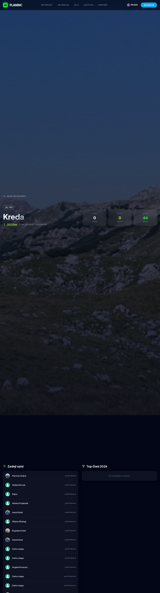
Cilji (76, 5)
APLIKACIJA (149, 5)
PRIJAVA (132, 5)
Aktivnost (47, 5)
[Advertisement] (80, 440)
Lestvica (88, 5)
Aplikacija (63, 5)
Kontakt (103, 5)
